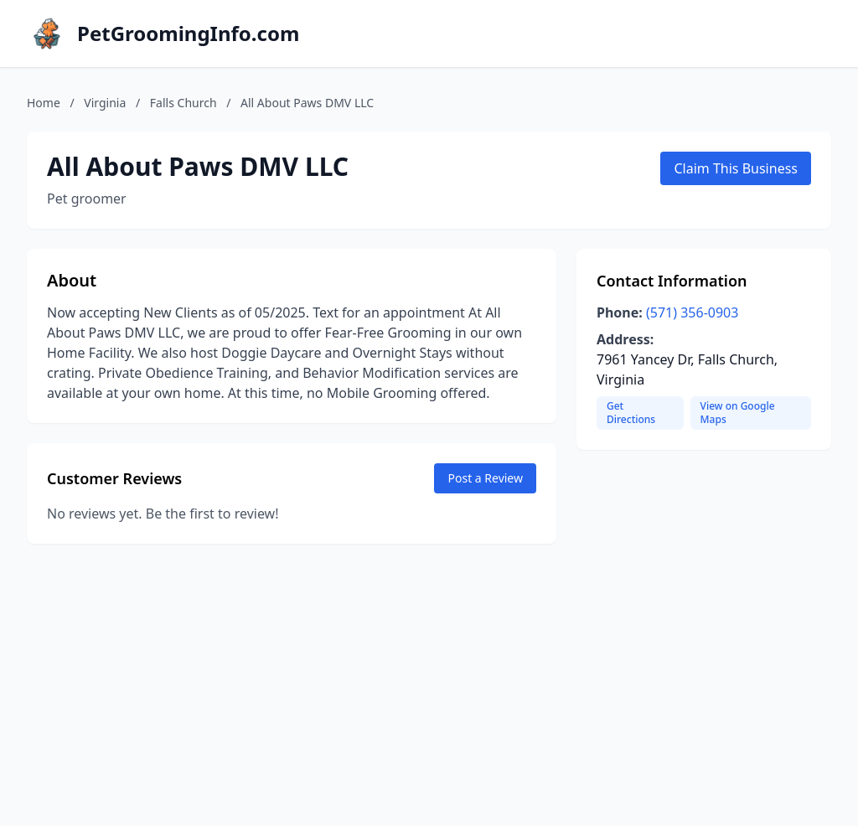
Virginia (105, 103)
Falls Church (183, 103)
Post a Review (485, 478)
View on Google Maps (737, 412)
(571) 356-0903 (692, 312)
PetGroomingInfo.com (188, 33)
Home (43, 103)
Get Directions (631, 412)
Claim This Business (736, 168)
